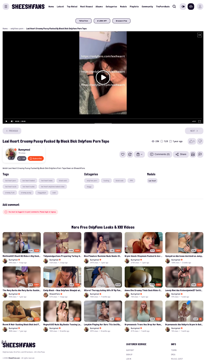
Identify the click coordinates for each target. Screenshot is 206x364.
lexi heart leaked (28, 181)
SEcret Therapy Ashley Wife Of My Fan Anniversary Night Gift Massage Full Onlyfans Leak (103, 290)
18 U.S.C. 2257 (177, 359)
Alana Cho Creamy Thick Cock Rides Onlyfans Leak (144, 290)
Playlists (134, 6)
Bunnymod (24, 149)
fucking (106, 181)
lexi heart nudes (28, 187)
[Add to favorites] (122, 154)
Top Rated (72, 6)
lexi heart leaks (46, 181)
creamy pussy (26, 193)
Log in (128, 359)
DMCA (173, 354)
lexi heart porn (10, 181)
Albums (99, 6)
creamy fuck (9, 193)
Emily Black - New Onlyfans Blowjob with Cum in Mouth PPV (62, 290)
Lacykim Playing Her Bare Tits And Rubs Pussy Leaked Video (103, 324)
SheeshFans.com (14, 358)
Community (147, 6)
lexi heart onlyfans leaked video (52, 187)
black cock (63, 181)
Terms (174, 350)
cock (54, 193)
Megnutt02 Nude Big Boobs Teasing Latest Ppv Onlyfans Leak (62, 324)
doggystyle (42, 193)
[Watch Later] (130, 154)
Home (51, 6)
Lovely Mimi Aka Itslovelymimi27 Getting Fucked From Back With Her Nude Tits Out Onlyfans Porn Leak (184, 290)
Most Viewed (86, 6)
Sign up (129, 354)
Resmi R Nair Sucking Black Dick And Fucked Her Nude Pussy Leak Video (22, 324)
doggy (89, 187)
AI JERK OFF (102, 21)
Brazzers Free (121, 21)
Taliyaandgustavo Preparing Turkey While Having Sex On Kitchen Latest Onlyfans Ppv (62, 256)
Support (130, 350)
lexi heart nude (10, 187)
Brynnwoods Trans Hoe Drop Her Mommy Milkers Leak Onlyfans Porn (144, 324)
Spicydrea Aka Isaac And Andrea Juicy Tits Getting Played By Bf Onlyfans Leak (184, 256)
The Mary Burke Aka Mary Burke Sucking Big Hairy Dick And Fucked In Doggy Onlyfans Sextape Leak (22, 290)
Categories (111, 6)
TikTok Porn (83, 21)
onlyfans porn (17, 28)
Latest (60, 6)
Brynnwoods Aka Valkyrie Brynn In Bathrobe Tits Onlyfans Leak (184, 324)
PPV (131, 181)
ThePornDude (163, 6)
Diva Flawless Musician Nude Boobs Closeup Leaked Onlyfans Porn (103, 256)
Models (123, 6)
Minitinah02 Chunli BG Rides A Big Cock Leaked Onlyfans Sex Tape (22, 256)
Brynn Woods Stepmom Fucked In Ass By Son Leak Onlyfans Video (144, 256)
